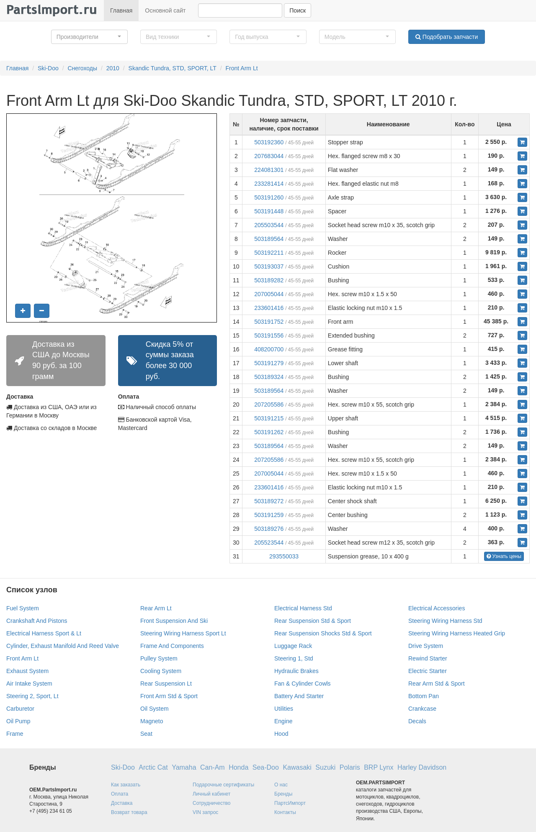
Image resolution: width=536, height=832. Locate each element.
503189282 (268, 280)
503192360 (268, 142)
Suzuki (325, 767)
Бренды (283, 794)
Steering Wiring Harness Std (445, 620)
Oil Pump (18, 721)
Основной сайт (165, 10)
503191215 (268, 418)
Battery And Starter (299, 696)
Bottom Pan (423, 696)
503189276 (268, 528)
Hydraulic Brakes (296, 671)
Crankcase (422, 708)
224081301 (268, 169)
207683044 (268, 156)
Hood (281, 733)
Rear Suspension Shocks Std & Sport (323, 633)
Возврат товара (129, 812)
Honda (238, 767)
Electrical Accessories (436, 608)
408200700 (268, 349)
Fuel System (22, 608)
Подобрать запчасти (446, 36)
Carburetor (20, 708)
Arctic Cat (153, 767)
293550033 (284, 556)
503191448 (268, 211)
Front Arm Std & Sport (169, 696)
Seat (146, 733)
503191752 (268, 321)
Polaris (350, 767)
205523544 (268, 542)
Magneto (151, 721)
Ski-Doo (48, 68)
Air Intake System (29, 683)
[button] (89, 37)
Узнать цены (504, 556)
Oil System (154, 708)
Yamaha (184, 767)
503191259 (268, 515)
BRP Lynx (378, 767)
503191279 (268, 363)
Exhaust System (27, 671)
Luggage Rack (293, 646)
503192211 (268, 252)
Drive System (425, 646)
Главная (121, 10)
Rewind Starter (427, 658)
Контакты (285, 812)
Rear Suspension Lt (166, 683)
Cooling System (160, 671)
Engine (283, 721)
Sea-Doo (266, 767)
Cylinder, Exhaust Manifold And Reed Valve (62, 646)
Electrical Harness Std (303, 608)
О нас (281, 785)
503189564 (268, 239)
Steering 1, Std (293, 658)
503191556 (268, 335)
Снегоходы (82, 68)
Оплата (119, 794)
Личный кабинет (211, 794)
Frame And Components (172, 646)
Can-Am (212, 767)
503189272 (268, 501)
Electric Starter (427, 671)
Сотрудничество (211, 803)
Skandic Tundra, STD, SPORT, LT (172, 68)
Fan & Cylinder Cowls (302, 683)
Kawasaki (297, 767)
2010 (112, 68)
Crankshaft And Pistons (36, 620)
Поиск (297, 10)
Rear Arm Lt (156, 608)
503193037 (268, 266)
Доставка (122, 803)
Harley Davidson (421, 767)
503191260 (268, 197)
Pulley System (159, 658)
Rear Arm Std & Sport (436, 683)
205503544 (268, 225)
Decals (417, 721)
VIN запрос (205, 812)
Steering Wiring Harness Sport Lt (183, 633)
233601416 (268, 308)
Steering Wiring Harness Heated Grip (456, 633)
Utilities (283, 708)
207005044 (268, 294)
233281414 (268, 183)
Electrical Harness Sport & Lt (43, 633)
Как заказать (125, 785)
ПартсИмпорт (290, 803)
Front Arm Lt (242, 68)
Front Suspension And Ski (174, 620)
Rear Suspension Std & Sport (312, 620)
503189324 (268, 377)
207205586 (268, 404)
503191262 (268, 432)
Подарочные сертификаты (223, 785)
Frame (14, 733)
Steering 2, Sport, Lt (32, 696)
